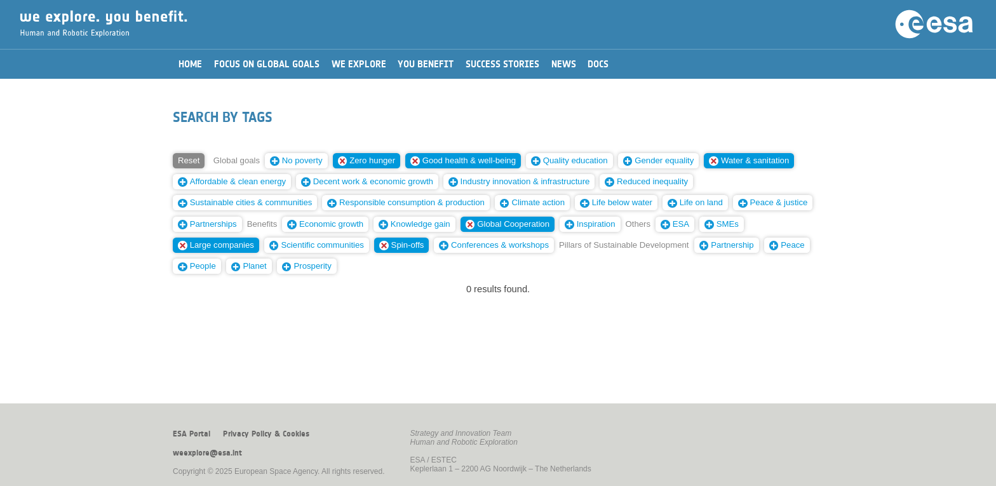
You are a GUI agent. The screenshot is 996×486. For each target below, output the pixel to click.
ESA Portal (191, 434)
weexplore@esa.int (207, 453)
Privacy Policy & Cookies (266, 434)
